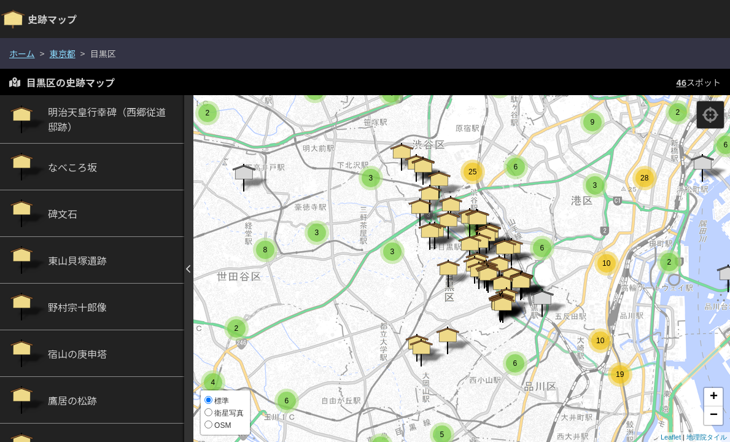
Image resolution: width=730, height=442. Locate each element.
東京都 (63, 53)
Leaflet (671, 437)
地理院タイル (706, 437)
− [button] (714, 415)
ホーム (22, 53)
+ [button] (714, 397)
